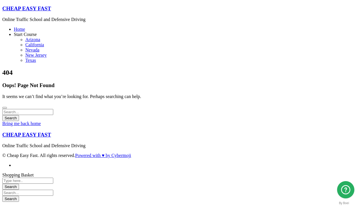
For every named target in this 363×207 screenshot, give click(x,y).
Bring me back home (21, 123)
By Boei (344, 203)
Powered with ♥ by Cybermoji (103, 155)
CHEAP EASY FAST (26, 8)
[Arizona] (345, 189)
